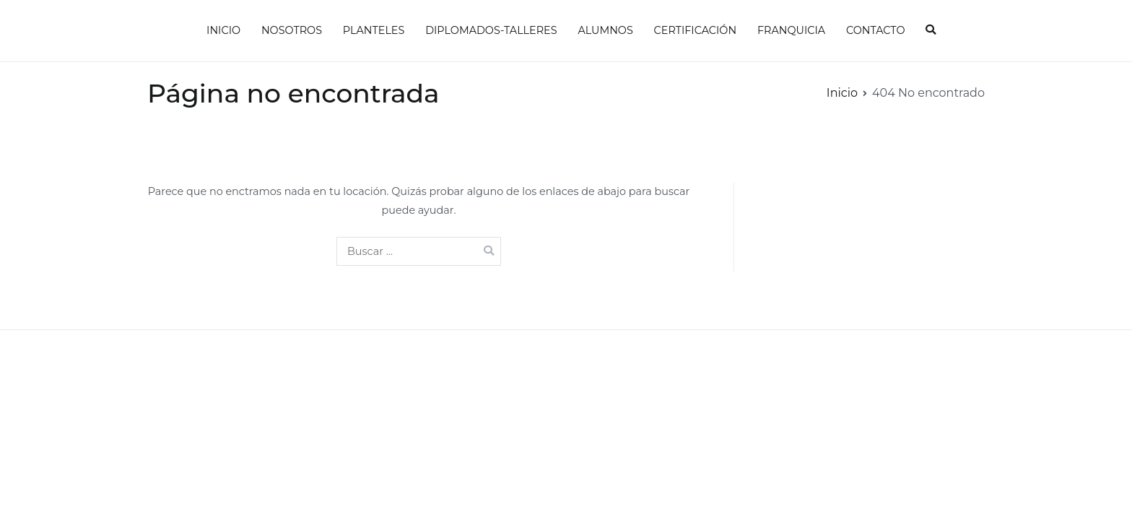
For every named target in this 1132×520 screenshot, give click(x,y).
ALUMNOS (605, 30)
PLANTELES (374, 30)
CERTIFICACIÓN (695, 30)
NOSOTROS (291, 30)
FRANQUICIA (791, 30)
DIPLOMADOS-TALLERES (491, 30)
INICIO (223, 30)
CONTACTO (875, 30)
